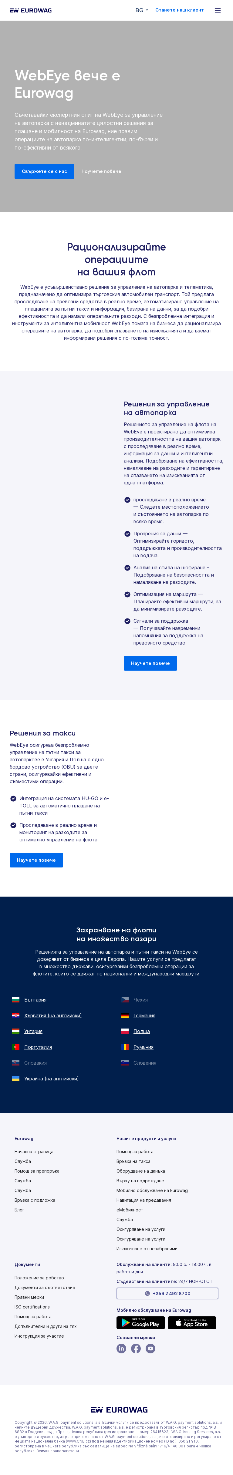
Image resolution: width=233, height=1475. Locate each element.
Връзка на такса (133, 1161)
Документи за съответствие (45, 1287)
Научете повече (101, 171)
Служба (23, 1161)
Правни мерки (29, 1297)
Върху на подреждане (140, 1180)
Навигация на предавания (143, 1200)
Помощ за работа (135, 1151)
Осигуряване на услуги (140, 1229)
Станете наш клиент (179, 10)
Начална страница (34, 1151)
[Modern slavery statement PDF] (39, 1277)
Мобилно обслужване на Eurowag (152, 1190)
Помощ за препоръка (37, 1171)
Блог (19, 1209)
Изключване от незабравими (146, 1248)
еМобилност (129, 1209)
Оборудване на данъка (140, 1171)
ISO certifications (32, 1307)
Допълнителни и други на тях (46, 1326)
